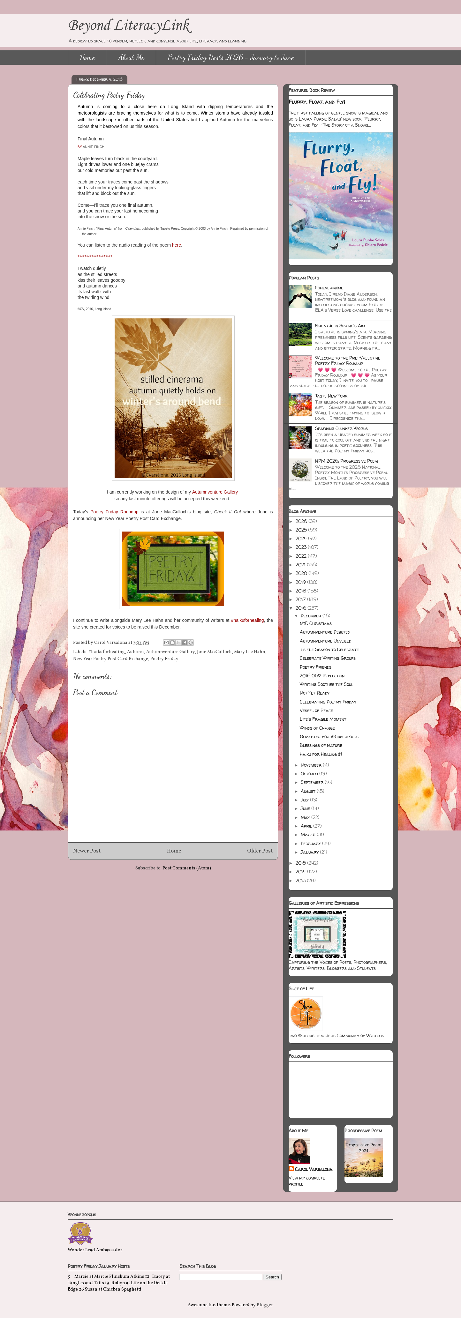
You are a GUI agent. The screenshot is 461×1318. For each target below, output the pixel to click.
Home (87, 57)
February (311, 843)
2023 (302, 547)
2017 (301, 599)
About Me (131, 57)
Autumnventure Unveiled (325, 641)
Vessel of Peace (316, 710)
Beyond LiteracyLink (128, 25)
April (307, 826)
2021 (301, 565)
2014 (301, 871)
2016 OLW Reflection (322, 676)
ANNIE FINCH (93, 147)
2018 (301, 591)
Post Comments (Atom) (186, 868)
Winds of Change (317, 728)
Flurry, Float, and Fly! (317, 101)
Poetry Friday (164, 659)
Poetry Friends (315, 667)
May (306, 817)
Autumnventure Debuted (325, 632)
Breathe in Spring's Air (340, 326)
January (310, 852)
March (309, 834)
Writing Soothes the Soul (326, 684)
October (310, 774)
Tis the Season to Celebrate (329, 649)
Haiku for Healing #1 (321, 754)
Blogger (265, 1305)
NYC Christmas (316, 623)
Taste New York (331, 396)
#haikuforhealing (106, 652)
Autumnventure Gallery (170, 652)
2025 (302, 530)
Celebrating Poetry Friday (328, 702)
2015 (301, 863)
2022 (302, 556)
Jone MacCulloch (214, 652)
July (305, 800)
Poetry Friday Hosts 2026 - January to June (231, 57)
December (311, 616)
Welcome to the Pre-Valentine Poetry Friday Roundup (347, 360)
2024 (302, 538)
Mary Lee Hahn (249, 652)
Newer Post (87, 851)
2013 (301, 880)
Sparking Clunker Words (341, 428)
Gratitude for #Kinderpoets (329, 736)
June (306, 808)
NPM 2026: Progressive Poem (346, 461)
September (313, 782)
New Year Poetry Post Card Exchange (110, 659)
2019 (301, 582)
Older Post (260, 851)
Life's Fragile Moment (323, 719)
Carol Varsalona (313, 1169)
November (312, 765)
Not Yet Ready (314, 693)
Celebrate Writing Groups (328, 658)
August (309, 791)
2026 (302, 521)
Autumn (135, 652)
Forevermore (329, 288)
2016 (301, 608)
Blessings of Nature (321, 745)
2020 (302, 573)
